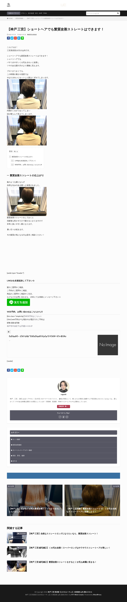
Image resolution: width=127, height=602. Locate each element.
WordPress (97, 595)
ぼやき (15, 461)
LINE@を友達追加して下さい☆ (23, 160)
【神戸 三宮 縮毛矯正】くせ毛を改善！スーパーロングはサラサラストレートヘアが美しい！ (69, 547)
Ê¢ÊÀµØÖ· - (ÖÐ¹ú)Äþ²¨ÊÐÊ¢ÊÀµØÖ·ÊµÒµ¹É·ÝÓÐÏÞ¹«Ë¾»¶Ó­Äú (37, 336)
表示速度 (31, 13)
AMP (40, 13)
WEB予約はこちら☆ (33, 316)
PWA (45, 13)
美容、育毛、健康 (19, 455)
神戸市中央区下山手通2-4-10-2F (20, 326)
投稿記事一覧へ (63, 406)
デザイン (24, 13)
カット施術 (16, 439)
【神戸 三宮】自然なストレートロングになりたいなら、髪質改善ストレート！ (63, 533)
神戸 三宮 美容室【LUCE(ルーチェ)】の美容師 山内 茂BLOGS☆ (70, 592)
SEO (36, 13)
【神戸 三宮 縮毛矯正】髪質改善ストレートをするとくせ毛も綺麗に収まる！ (62, 562)
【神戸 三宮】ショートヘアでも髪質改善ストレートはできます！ (45, 18)
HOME (11, 18)
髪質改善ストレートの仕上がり (21, 156)
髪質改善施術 (19, 18)
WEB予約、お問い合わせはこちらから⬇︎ (26, 164)
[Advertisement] (63, 255)
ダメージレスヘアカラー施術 (22, 450)
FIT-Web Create (77, 595)
